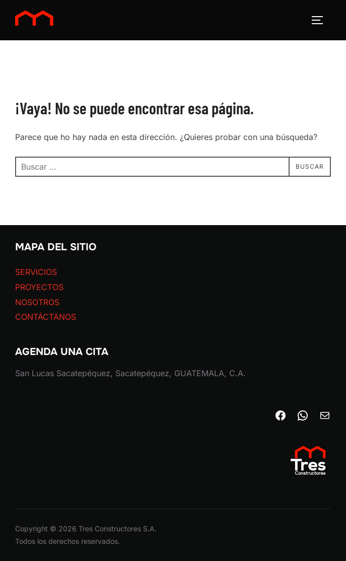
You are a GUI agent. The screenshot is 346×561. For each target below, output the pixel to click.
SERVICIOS (36, 272)
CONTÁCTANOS (45, 317)
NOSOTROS (37, 302)
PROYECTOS (39, 287)
